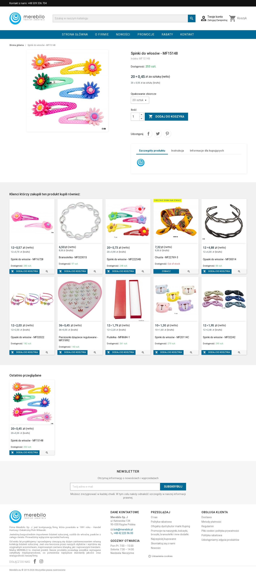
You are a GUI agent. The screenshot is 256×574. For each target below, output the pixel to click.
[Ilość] (135, 117)
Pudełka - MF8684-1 (118, 337)
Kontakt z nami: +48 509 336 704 (28, 3)
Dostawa (206, 517)
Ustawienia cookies (160, 556)
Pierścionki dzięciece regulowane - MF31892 (78, 339)
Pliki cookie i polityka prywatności (220, 530)
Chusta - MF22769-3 (166, 257)
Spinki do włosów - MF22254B (124, 259)
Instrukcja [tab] (177, 150)
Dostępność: (138, 66)
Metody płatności (211, 521)
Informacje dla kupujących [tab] (207, 150)
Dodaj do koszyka (166, 116)
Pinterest (167, 133)
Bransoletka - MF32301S (73, 257)
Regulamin (207, 526)
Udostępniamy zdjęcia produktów (220, 539)
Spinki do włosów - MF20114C (172, 337)
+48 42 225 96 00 (123, 533)
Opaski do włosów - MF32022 (27, 337)
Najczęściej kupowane (163, 538)
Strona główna (75, 34)
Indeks (134, 58)
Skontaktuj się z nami (163, 543)
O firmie (102, 34)
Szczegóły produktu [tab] (152, 150)
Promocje (146, 34)
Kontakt (187, 34)
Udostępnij (148, 133)
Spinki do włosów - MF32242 (219, 337)
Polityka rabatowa (161, 521)
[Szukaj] (124, 18)
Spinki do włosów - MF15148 (27, 440)
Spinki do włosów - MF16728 (27, 259)
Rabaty (167, 34)
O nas (154, 517)
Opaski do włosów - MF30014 (219, 259)
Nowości (123, 34)
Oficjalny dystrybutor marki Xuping (170, 526)
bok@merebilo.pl (123, 529)
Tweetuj (157, 133)
